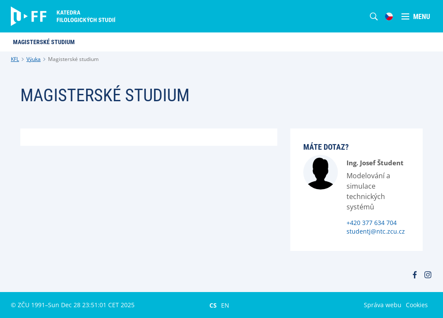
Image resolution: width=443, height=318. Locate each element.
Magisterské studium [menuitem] (44, 42)
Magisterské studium (73, 59)
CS (213, 305)
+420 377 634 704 (372, 222)
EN (225, 305)
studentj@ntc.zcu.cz (376, 231)
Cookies (417, 305)
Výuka (33, 59)
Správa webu (382, 305)
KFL (15, 59)
